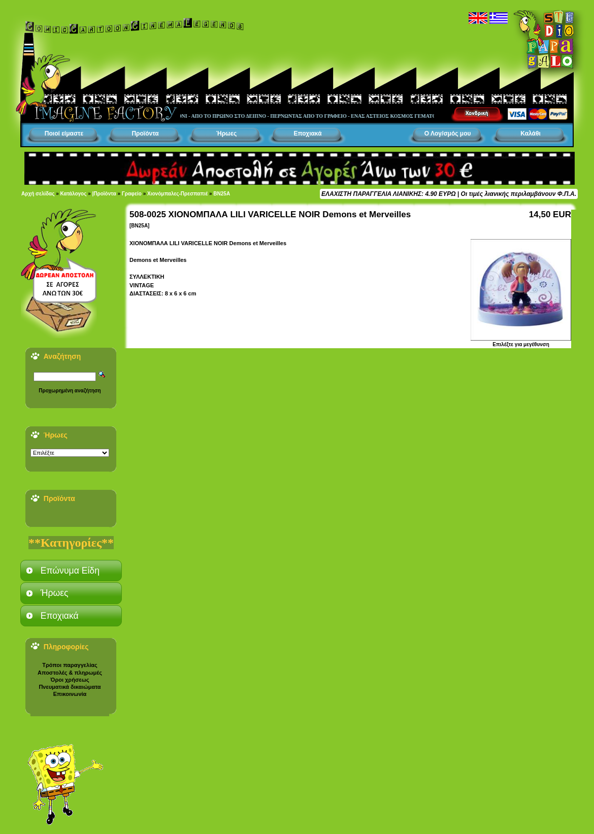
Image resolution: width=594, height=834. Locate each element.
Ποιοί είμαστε (64, 133)
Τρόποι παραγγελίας (69, 665)
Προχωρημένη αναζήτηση (70, 390)
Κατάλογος (73, 193)
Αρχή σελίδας (37, 193)
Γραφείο (132, 193)
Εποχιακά (307, 133)
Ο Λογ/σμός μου (447, 133)
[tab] (71, 570)
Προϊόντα (144, 133)
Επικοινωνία (70, 694)
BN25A (221, 193)
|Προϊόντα (104, 193)
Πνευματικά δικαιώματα (70, 687)
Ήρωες (226, 133)
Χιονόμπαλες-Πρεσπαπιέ (177, 193)
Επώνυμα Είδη (70, 570)
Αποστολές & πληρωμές (70, 673)
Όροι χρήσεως (69, 680)
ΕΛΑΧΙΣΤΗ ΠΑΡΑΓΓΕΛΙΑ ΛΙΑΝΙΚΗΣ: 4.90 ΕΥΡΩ (388, 193)
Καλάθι (530, 133)
